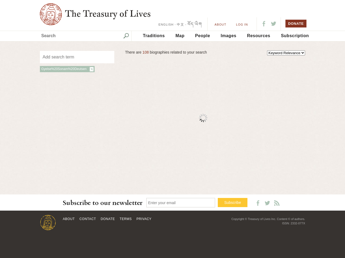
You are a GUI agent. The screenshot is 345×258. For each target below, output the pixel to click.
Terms (126, 219)
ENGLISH (166, 24)
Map (180, 35)
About (220, 24)
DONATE (296, 24)
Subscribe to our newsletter (103, 202)
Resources (258, 35)
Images (228, 35)
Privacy (143, 219)
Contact (88, 219)
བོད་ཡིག (195, 24)
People (202, 35)
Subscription (295, 35)
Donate (108, 219)
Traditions (154, 35)
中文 (180, 24)
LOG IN (242, 24)
